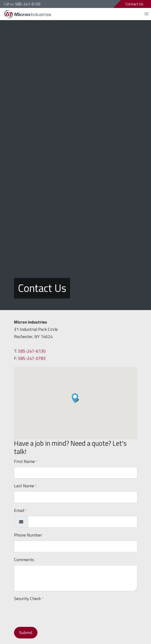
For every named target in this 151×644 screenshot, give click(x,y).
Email (20, 510)
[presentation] (50, 613)
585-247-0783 (32, 358)
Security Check (28, 598)
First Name (25, 461)
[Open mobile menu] (146, 14)
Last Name (25, 485)
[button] (75, 398)
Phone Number (28, 535)
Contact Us (134, 4)
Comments (24, 559)
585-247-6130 (27, 4)
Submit (25, 632)
